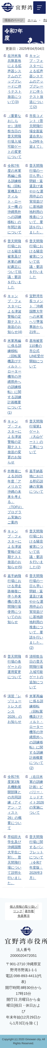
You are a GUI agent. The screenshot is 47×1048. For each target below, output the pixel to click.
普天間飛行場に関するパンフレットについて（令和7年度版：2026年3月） (36, 857)
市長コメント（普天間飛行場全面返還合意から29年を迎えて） (36, 131)
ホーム (32, 20)
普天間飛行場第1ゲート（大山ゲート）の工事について (36, 436)
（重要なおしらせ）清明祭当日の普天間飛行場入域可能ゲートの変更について (15, 136)
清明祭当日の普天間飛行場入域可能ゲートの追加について (36, 671)
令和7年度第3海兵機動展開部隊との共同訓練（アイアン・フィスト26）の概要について (15, 802)
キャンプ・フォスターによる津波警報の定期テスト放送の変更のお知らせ (14, 441)
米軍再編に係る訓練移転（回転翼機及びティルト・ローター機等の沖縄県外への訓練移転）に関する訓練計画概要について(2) (36, 732)
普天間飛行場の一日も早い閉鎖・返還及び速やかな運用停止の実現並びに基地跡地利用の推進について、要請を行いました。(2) (36, 612)
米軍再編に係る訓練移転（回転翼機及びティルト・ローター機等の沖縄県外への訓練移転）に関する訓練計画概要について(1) (15, 376)
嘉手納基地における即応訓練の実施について (36, 481)
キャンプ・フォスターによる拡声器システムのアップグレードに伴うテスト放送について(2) (36, 81)
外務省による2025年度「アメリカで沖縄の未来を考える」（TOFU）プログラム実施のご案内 (16, 496)
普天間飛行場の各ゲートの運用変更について (15, 666)
